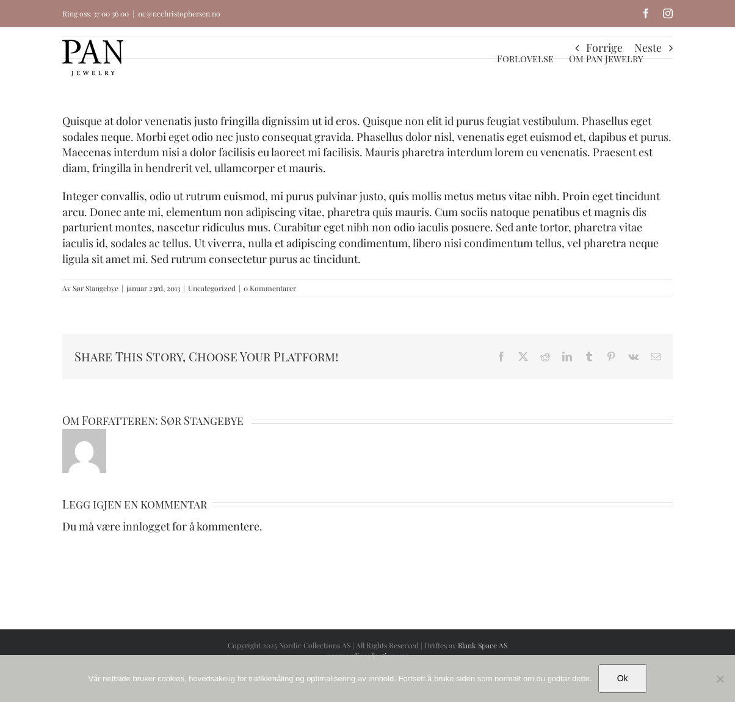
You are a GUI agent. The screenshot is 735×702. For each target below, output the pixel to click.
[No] (720, 679)
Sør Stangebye (95, 288)
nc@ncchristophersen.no (179, 13)
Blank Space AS (482, 645)
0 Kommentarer (270, 288)
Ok (622, 678)
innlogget (146, 526)
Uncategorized (212, 288)
